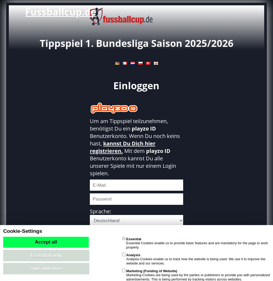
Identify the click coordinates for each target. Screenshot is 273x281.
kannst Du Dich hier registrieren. (122, 147)
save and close (46, 268)
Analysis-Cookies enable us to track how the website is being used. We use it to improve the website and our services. (194, 259)
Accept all (46, 242)
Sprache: (100, 211)
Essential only (46, 255)
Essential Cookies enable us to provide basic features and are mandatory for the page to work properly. (195, 243)
